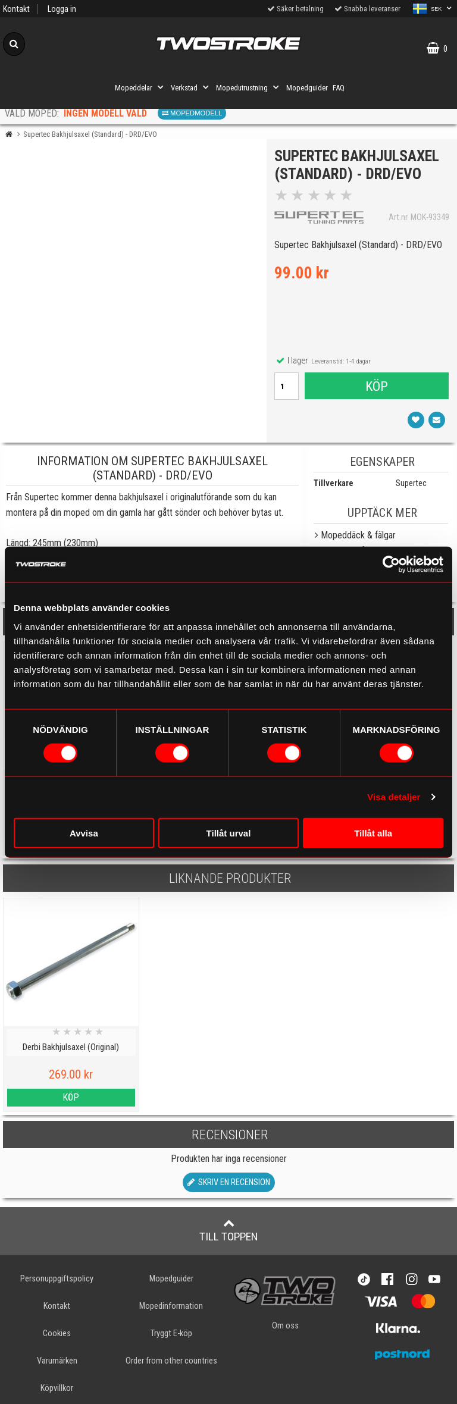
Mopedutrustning (248, 87)
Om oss (285, 1326)
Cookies (57, 1333)
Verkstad (191, 87)
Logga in (62, 9)
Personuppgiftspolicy (56, 1279)
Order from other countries (171, 1361)
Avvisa (84, 833)
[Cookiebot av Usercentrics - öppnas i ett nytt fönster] (391, 564)
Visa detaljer (393, 797)
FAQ (339, 87)
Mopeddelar (140, 87)
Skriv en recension (228, 1182)
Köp (376, 386)
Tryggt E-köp (171, 1333)
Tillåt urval (228, 833)
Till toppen (228, 1230)
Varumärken (57, 1361)
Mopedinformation (171, 1306)
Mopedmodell (192, 113)
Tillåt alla (373, 833)
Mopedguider (307, 87)
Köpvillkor (56, 1388)
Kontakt (16, 9)
